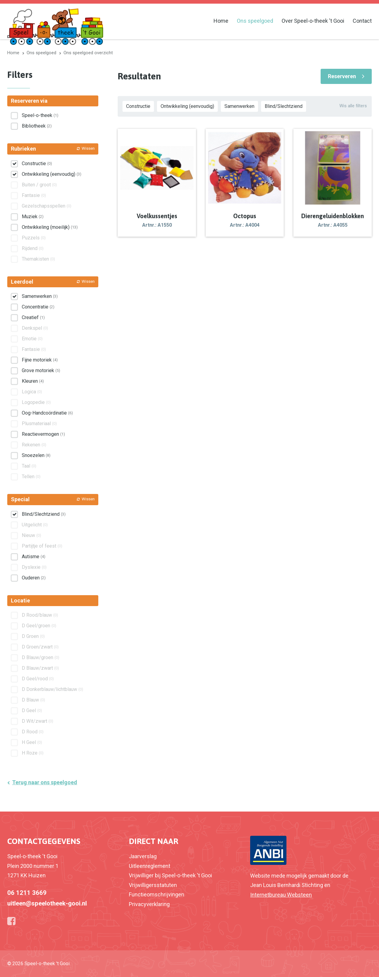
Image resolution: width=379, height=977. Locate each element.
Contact (362, 21)
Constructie (138, 106)
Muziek (33, 216)
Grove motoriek (41, 370)
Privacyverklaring (149, 904)
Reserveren (342, 76)
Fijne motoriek (40, 360)
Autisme (33, 556)
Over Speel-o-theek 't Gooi (313, 21)
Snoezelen (36, 455)
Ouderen (34, 578)
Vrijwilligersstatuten (153, 885)
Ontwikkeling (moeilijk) (50, 227)
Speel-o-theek (40, 115)
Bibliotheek (37, 126)
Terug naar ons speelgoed (44, 782)
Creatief (33, 317)
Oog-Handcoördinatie (47, 413)
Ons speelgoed (255, 21)
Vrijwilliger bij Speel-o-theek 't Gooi (170, 875)
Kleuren (33, 381)
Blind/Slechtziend (283, 106)
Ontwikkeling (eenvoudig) (187, 106)
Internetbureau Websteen (281, 895)
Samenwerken (239, 106)
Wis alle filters (353, 105)
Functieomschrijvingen (156, 894)
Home (221, 21)
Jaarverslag (143, 856)
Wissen (88, 148)
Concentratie (38, 307)
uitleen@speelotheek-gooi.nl (47, 903)
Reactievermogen (43, 434)
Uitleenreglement (149, 866)
